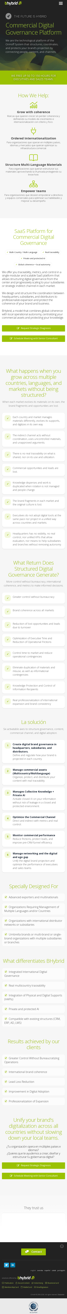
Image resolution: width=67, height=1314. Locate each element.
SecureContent (23, 1283)
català (54, 1270)
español (47, 1270)
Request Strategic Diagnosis (33, 328)
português (61, 1270)
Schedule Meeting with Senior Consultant (33, 338)
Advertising (37, 1283)
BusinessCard (52, 1283)
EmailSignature (41, 1287)
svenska (40, 1270)
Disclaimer (61, 1295)
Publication (8, 1283)
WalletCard (26, 1287)
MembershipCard (10, 1287)
